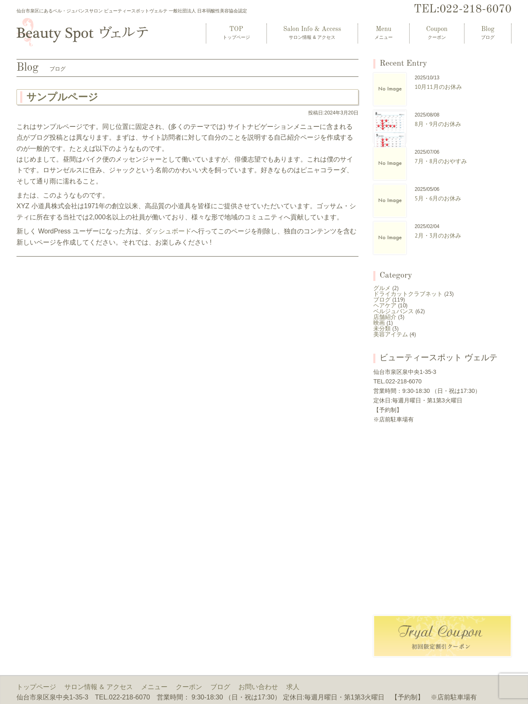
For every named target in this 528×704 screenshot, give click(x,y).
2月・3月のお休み (438, 235)
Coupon (437, 33)
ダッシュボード (168, 231)
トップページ (36, 687)
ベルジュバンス (393, 311)
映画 (379, 322)
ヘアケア (384, 305)
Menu (384, 33)
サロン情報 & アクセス (98, 687)
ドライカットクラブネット (408, 293)
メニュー (154, 687)
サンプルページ (62, 96)
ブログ (382, 299)
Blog (488, 33)
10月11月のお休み (438, 86)
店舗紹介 (384, 317)
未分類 (382, 328)
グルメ (382, 288)
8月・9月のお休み (438, 124)
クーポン (189, 687)
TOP (236, 33)
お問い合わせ (258, 687)
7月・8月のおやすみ (441, 161)
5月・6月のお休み (438, 198)
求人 (292, 687)
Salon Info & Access (312, 33)
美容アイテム (390, 334)
